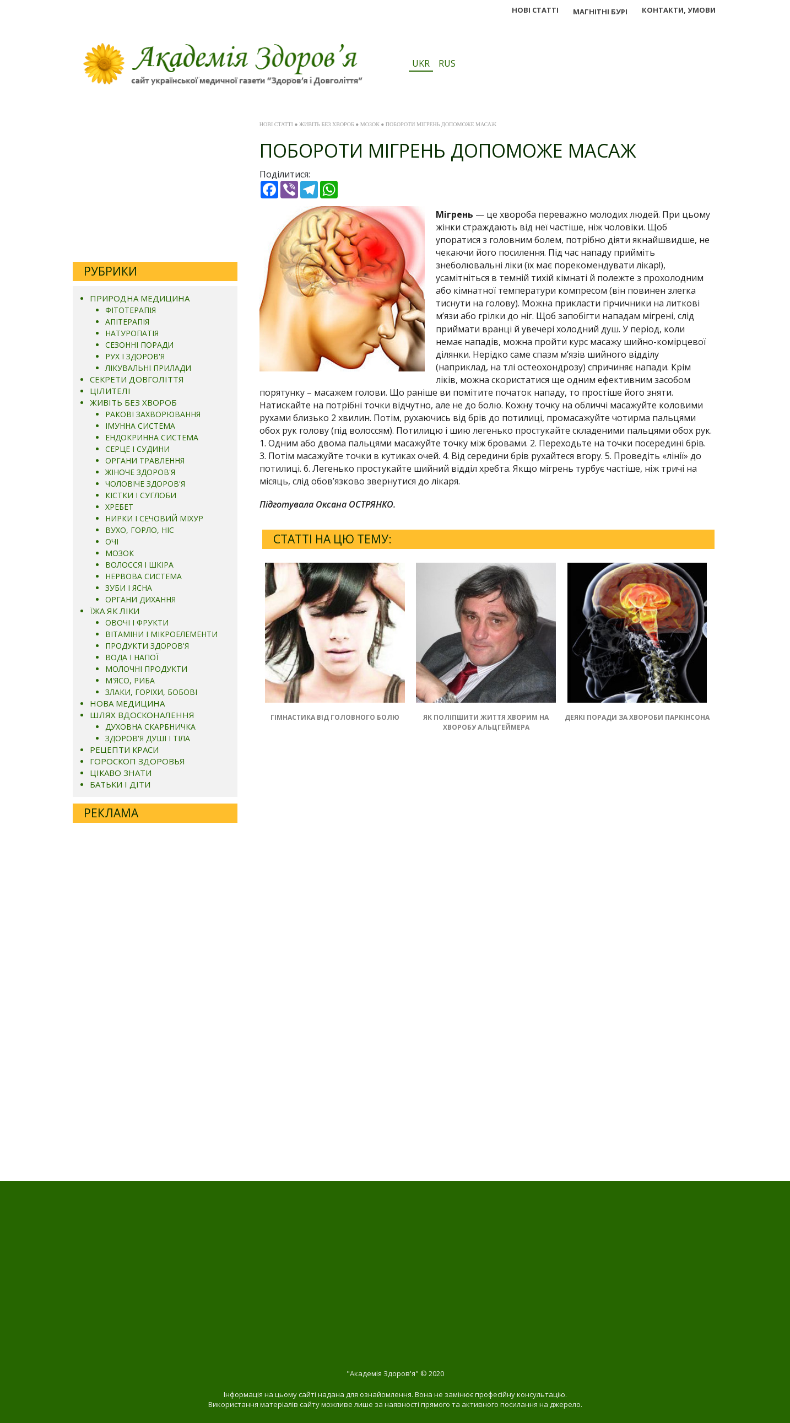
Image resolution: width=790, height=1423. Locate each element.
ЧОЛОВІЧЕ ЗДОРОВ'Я (145, 483)
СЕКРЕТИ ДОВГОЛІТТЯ (137, 379)
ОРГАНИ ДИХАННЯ (140, 599)
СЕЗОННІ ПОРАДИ (139, 344)
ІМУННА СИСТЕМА (140, 426)
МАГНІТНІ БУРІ (600, 12)
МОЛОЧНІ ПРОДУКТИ (146, 669)
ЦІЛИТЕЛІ (110, 390)
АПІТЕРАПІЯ (127, 321)
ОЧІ (111, 541)
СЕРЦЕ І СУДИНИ (137, 449)
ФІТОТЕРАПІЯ (130, 310)
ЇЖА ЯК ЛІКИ (114, 610)
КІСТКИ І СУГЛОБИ (140, 495)
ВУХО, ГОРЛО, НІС (139, 530)
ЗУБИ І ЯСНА (128, 588)
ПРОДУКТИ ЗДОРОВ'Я (147, 645)
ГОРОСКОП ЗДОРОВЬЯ (137, 761)
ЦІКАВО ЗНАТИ (120, 772)
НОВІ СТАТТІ (535, 10)
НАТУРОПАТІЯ (132, 333)
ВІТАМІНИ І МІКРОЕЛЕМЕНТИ (161, 634)
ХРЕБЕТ (119, 507)
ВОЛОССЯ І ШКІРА (139, 564)
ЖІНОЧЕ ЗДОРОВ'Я (140, 472)
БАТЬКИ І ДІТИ (120, 784)
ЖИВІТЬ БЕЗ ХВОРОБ (133, 402)
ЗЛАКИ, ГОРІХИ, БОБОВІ (151, 692)
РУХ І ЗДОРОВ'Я (135, 356)
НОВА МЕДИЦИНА (127, 703)
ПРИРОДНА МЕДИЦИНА (140, 298)
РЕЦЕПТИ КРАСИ (124, 749)
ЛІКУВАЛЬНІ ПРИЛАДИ (148, 368)
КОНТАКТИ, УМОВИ (679, 10)
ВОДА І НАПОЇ (131, 657)
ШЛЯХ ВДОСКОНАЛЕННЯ (142, 714)
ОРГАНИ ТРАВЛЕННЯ (145, 460)
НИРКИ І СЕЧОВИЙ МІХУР (154, 518)
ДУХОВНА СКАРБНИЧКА (150, 726)
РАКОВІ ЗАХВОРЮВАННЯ (153, 414)
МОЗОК (119, 553)
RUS (447, 63)
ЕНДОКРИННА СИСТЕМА (151, 437)
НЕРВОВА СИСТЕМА (143, 576)
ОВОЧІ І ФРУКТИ (137, 622)
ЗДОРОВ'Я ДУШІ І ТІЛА (147, 738)
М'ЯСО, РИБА (130, 680)
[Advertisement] (155, 185)
